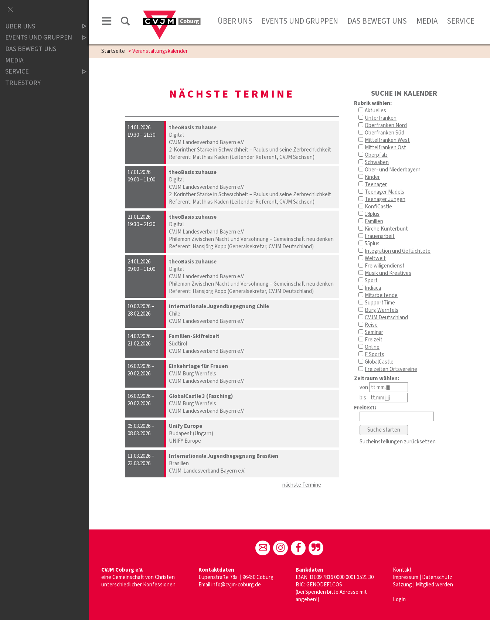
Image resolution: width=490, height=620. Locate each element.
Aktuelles (375, 111)
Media (427, 21)
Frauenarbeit (380, 236)
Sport (371, 281)
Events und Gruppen (300, 21)
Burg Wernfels (381, 310)
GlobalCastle (379, 362)
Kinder (372, 177)
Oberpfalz (376, 155)
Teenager (376, 184)
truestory (23, 83)
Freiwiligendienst (385, 266)
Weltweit (375, 258)
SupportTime (380, 303)
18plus (372, 214)
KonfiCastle (378, 207)
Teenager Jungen (385, 199)
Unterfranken (381, 118)
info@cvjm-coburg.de (236, 585)
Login (399, 599)
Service (460, 21)
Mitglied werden (434, 585)
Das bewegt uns (377, 21)
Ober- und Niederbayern (393, 170)
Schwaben (377, 162)
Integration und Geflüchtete (398, 251)
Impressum (406, 577)
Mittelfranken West (387, 140)
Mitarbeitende (381, 295)
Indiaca (373, 288)
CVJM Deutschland (386, 317)
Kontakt (402, 570)
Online (372, 347)
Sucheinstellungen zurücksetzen (398, 442)
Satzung (402, 585)
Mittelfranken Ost (385, 147)
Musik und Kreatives (388, 273)
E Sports (374, 354)
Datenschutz (437, 577)
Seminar (374, 332)
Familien (374, 221)
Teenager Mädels (384, 192)
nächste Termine (301, 485)
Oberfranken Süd (384, 133)
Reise (371, 325)
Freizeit (373, 340)
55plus (372, 244)
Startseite (113, 51)
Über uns (235, 21)
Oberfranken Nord (386, 125)
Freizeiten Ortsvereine (391, 369)
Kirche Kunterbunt (386, 229)
